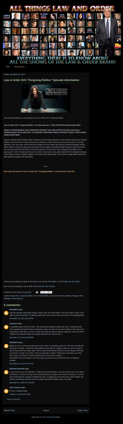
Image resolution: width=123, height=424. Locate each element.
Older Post (83, 410)
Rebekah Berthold (17, 369)
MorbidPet (14, 310)
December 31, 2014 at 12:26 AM (22, 383)
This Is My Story (19, 67)
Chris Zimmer (15, 388)
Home (8, 67)
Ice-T (35, 296)
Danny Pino (14, 296)
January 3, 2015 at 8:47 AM (20, 394)
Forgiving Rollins (26, 296)
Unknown (13, 324)
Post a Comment (13, 399)
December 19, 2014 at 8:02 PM (21, 318)
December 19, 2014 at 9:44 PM (21, 337)
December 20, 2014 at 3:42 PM (21, 364)
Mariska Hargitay (71, 296)
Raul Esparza (17, 298)
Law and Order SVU (56, 296)
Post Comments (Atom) (51, 417)
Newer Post (9, 410)
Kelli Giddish (43, 296)
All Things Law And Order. (70, 282)
